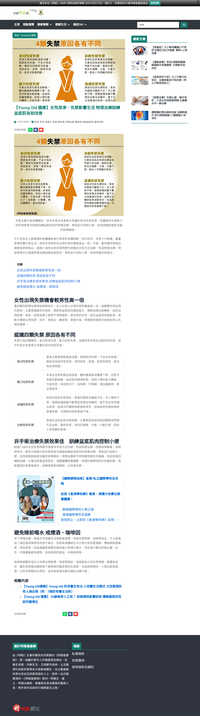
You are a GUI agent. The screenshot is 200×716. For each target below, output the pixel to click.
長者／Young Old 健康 (25, 35)
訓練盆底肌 (87, 121)
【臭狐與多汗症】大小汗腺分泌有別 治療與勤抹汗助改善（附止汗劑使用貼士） (168, 80)
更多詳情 (155, 3)
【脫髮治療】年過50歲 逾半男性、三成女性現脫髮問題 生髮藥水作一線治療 (169, 100)
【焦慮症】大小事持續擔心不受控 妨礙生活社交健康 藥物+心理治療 (169, 50)
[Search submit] (184, 25)
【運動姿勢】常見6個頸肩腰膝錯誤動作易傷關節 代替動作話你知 (168, 65)
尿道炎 (48, 121)
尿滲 (42, 121)
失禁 (36, 121)
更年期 (61, 121)
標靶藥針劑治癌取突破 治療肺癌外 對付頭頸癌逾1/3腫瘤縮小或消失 (169, 115)
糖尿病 (78, 121)
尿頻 (54, 121)
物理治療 (69, 121)
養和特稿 (98, 121)
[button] (45, 24)
